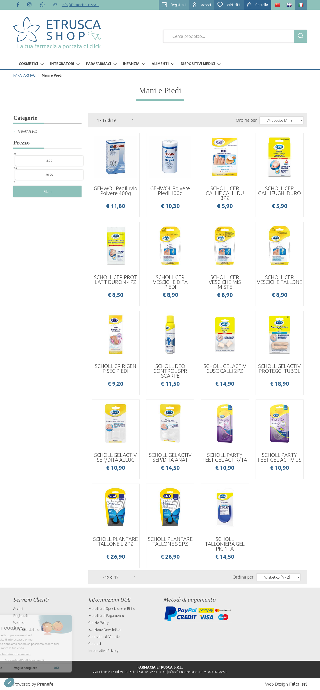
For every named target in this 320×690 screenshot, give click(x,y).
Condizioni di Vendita (104, 637)
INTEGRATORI (65, 64)
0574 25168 (158, 672)
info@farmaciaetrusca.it (184, 672)
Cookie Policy (98, 623)
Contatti (94, 644)
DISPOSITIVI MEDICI (201, 64)
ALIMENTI (164, 64)
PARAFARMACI (102, 64)
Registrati (20, 616)
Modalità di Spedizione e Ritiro (111, 609)
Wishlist (19, 623)
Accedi (18, 609)
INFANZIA (135, 64)
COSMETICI (32, 64)
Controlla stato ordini (29, 630)
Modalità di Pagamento (106, 616)
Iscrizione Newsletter (104, 630)
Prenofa (45, 683)
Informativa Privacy (103, 651)
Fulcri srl (298, 683)
